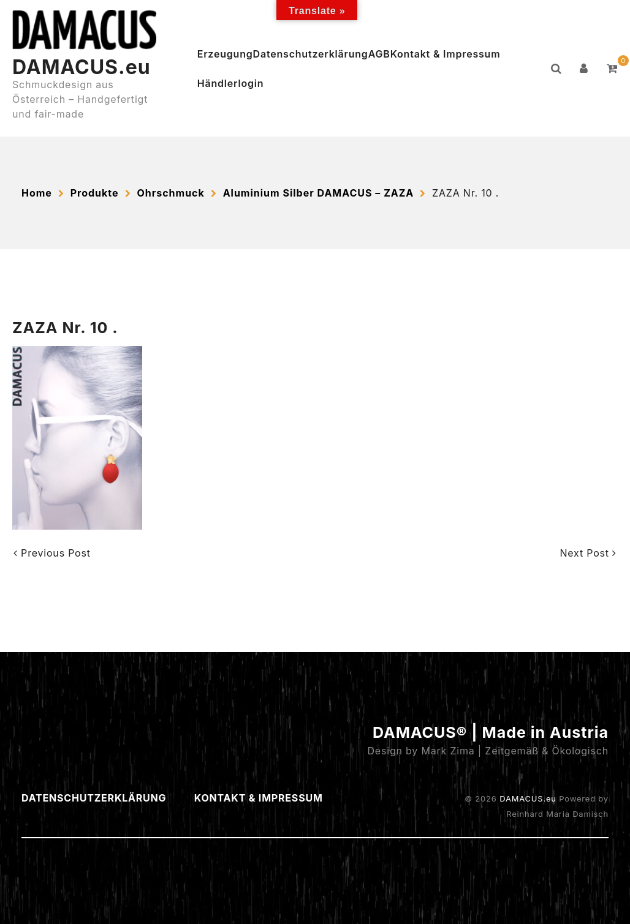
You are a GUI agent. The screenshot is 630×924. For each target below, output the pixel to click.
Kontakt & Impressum (445, 54)
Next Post (588, 553)
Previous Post (52, 553)
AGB (379, 54)
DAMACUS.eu (81, 67)
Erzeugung (225, 54)
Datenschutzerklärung (310, 54)
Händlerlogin (230, 83)
